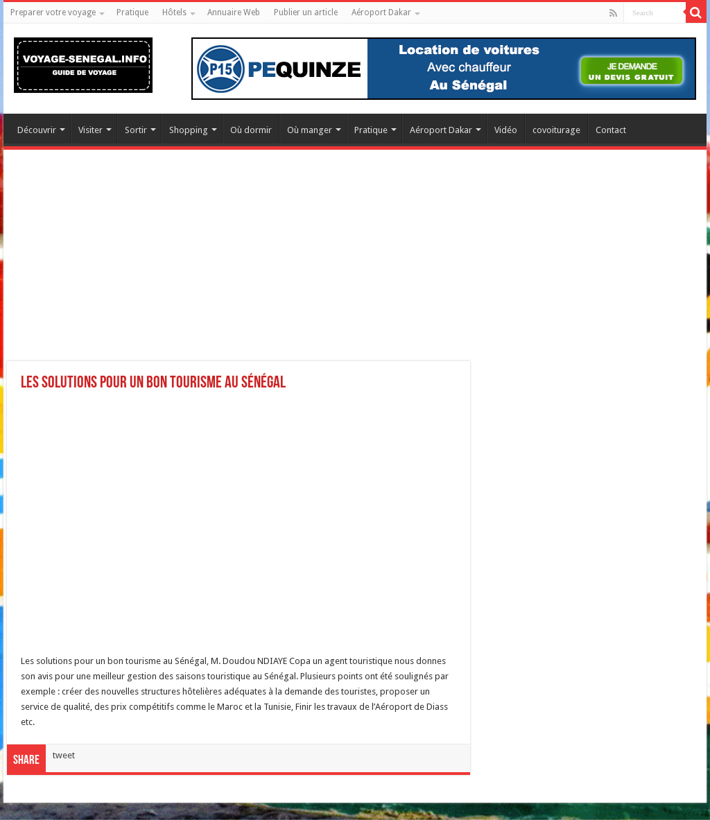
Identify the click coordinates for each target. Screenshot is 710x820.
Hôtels (174, 12)
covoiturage (556, 130)
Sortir (136, 130)
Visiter (90, 130)
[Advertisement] (355, 264)
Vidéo (505, 130)
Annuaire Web (233, 12)
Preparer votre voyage (53, 12)
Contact (611, 130)
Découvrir (36, 130)
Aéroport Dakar (381, 12)
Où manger (309, 130)
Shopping (188, 130)
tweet (64, 755)
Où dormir (251, 130)
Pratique (132, 12)
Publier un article (306, 12)
